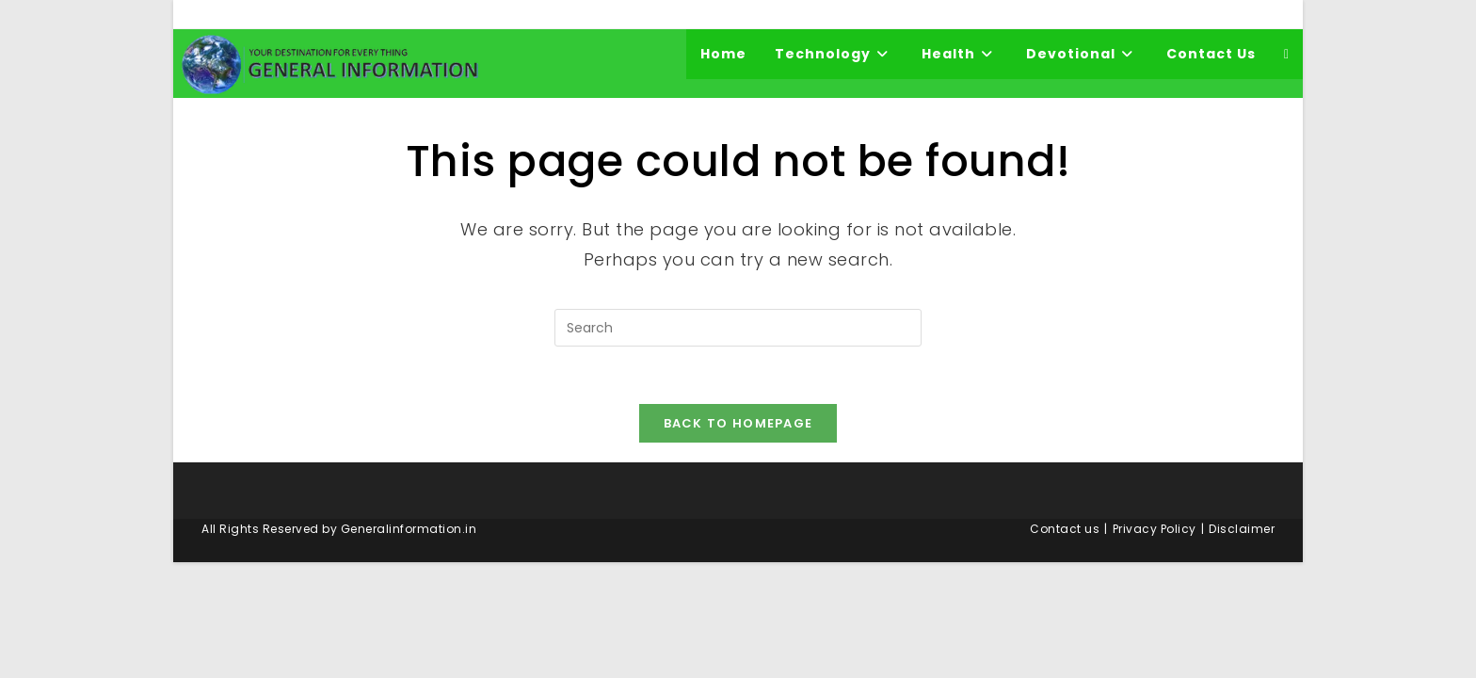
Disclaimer (1242, 529)
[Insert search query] (738, 328)
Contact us (1064, 529)
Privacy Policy (1154, 529)
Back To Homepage (738, 423)
